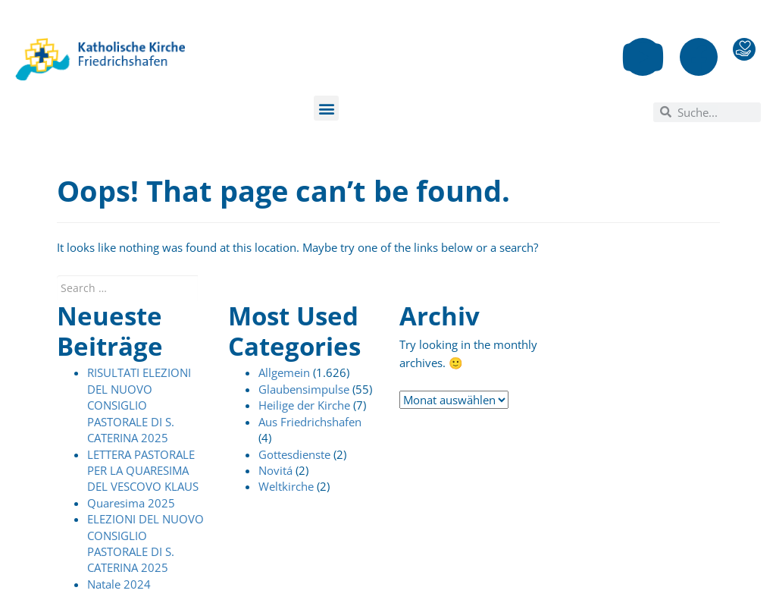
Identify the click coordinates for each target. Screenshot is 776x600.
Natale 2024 (119, 584)
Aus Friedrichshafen (309, 421)
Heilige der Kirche (304, 405)
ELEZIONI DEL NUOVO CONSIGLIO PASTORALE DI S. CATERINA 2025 (145, 543)
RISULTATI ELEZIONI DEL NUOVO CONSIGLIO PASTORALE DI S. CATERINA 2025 (139, 405)
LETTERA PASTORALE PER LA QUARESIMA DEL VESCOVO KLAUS (143, 471)
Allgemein (284, 372)
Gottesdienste (294, 454)
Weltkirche (286, 486)
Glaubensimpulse (303, 389)
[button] (326, 108)
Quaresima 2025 (131, 502)
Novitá (275, 470)
